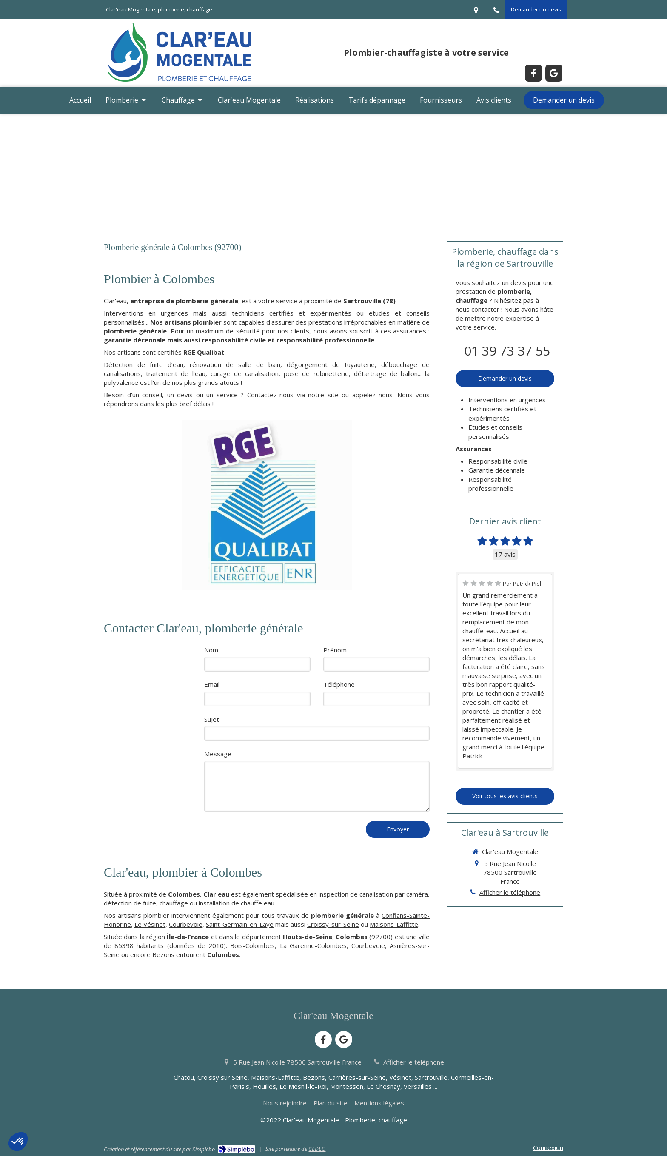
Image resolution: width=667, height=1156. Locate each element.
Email (211, 684)
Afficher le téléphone (509, 892)
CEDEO (316, 1149)
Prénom (335, 650)
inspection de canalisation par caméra (373, 894)
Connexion (548, 1147)
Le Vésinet (149, 924)
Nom (211, 650)
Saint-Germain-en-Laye (240, 924)
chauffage (174, 903)
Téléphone (339, 684)
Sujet (211, 719)
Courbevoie (185, 924)
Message (217, 753)
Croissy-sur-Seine (333, 924)
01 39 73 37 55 (507, 350)
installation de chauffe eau (236, 903)
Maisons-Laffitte (394, 924)
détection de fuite (130, 903)
